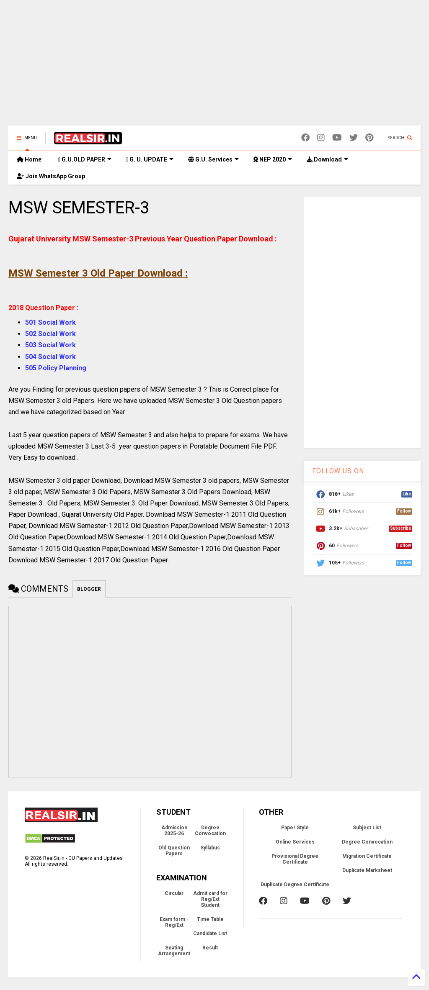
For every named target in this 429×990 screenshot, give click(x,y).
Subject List (367, 828)
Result (210, 948)
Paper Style (295, 828)
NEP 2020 (272, 159)
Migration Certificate (367, 856)
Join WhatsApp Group (51, 176)
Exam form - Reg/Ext (174, 922)
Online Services (295, 842)
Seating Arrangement (174, 951)
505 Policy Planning (55, 368)
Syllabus (210, 848)
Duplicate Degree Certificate (295, 884)
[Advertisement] (214, 67)
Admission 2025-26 (174, 830)
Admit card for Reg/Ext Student (210, 899)
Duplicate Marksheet (367, 870)
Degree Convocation (210, 830)
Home (29, 159)
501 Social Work (50, 322)
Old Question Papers (174, 851)
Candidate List (210, 933)
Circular (174, 893)
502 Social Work (50, 334)
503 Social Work (50, 345)
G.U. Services (213, 159)
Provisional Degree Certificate (294, 859)
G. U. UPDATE (149, 159)
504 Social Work (50, 357)
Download (327, 159)
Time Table (210, 919)
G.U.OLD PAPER (84, 159)
